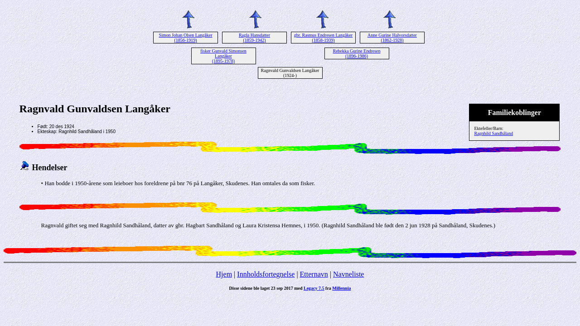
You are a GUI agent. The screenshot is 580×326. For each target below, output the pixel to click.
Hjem (224, 274)
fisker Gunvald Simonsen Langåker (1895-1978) (223, 55)
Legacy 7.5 (314, 288)
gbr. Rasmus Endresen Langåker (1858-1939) (323, 38)
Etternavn (314, 274)
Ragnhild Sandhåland (493, 133)
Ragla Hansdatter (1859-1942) (254, 38)
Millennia (341, 288)
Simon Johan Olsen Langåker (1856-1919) (185, 38)
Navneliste (348, 274)
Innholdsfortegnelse (266, 274)
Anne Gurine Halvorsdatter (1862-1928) (392, 38)
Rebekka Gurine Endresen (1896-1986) (357, 53)
